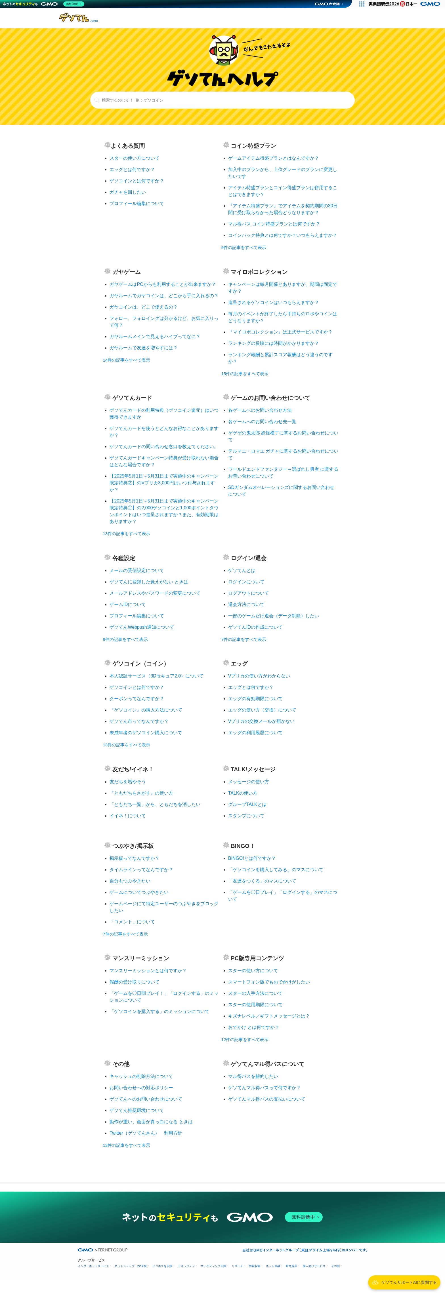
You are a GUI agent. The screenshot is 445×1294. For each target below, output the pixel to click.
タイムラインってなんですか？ (141, 869)
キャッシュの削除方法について (141, 1076)
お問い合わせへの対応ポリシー (141, 1087)
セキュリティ (186, 1266)
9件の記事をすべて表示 (243, 247)
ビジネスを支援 (162, 1266)
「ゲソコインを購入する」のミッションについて (159, 1011)
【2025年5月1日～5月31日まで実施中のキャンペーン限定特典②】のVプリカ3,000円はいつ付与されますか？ (164, 483)
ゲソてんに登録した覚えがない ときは (149, 581)
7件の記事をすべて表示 (243, 639)
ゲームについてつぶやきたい (139, 892)
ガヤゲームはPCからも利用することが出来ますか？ (163, 284)
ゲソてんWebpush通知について (142, 627)
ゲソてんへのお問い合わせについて (146, 1099)
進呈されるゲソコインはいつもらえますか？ (273, 302)
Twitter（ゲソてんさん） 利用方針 (146, 1133)
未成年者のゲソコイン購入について (146, 732)
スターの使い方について (134, 158)
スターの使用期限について (255, 1004)
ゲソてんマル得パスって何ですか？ (264, 1087)
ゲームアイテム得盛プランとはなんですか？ (273, 158)
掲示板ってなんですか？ (134, 858)
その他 (335, 1266)
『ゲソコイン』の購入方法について (146, 710)
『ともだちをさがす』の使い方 (141, 793)
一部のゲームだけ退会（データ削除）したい (273, 615)
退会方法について (246, 604)
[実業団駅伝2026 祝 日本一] (405, 4)
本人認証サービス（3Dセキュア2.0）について (156, 676)
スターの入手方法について (255, 993)
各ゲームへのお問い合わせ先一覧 (262, 421)
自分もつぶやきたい (130, 881)
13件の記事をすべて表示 (126, 533)
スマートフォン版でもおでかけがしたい (269, 982)
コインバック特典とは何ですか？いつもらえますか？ (282, 235)
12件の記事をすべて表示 (245, 1039)
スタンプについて (246, 815)
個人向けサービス (314, 1266)
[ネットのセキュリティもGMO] (43, 4)
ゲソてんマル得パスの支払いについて (266, 1099)
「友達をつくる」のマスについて (262, 881)
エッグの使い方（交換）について (262, 710)
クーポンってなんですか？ (137, 698)
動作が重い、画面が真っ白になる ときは (151, 1121)
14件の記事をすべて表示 (126, 360)
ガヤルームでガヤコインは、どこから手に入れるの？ (164, 295)
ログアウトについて (248, 593)
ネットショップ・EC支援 (131, 1266)
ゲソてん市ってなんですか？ (139, 721)
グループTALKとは (247, 804)
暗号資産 (291, 1266)
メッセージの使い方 (248, 781)
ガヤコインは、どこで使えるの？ (144, 307)
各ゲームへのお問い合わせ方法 (260, 410)
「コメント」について (132, 921)
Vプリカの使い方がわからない (259, 676)
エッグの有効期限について (255, 698)
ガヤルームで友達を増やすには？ (144, 347)
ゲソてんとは (241, 570)
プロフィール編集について (137, 203)
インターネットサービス (93, 1266)
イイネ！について (128, 815)
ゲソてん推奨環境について (137, 1110)
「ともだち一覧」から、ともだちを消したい (155, 804)
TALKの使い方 (242, 793)
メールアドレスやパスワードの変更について (155, 593)
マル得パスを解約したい (253, 1076)
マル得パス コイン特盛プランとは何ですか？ (274, 223)
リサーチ (237, 1266)
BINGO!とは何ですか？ (252, 858)
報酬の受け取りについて (134, 982)
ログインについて (246, 581)
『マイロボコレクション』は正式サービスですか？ (280, 332)
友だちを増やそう (128, 781)
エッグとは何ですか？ (132, 169)
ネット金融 (273, 1266)
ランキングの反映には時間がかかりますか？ (273, 343)
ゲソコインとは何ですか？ (137, 180)
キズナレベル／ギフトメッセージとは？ (269, 1016)
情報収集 (254, 1266)
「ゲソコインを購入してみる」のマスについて (276, 869)
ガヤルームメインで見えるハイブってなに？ (155, 336)
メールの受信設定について (137, 570)
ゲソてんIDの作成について (255, 627)
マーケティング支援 (213, 1266)
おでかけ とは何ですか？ (253, 1027)
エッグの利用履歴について (255, 732)
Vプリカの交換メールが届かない (261, 721)
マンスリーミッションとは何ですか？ (148, 970)
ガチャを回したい (128, 192)
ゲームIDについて (128, 604)
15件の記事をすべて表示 (245, 373)
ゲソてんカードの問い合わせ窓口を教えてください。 (164, 446)
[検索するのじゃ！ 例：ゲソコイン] (222, 100)
